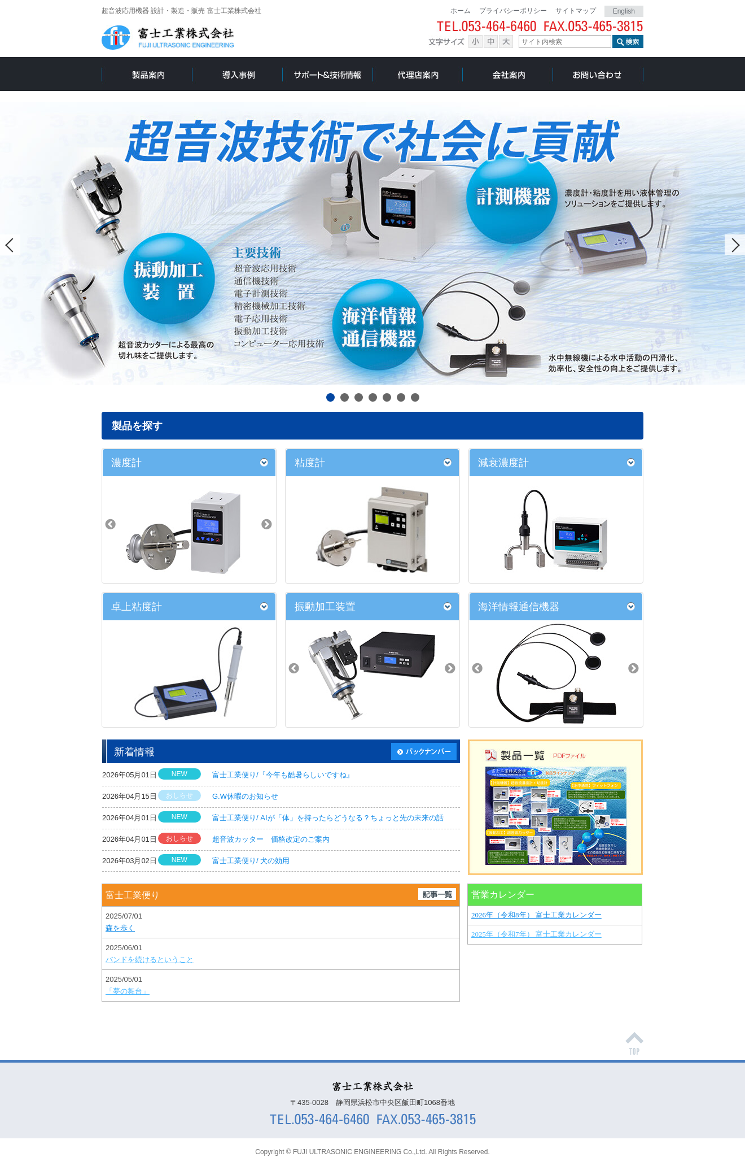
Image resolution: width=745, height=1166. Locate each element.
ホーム (460, 11)
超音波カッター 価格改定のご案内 (271, 839)
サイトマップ (575, 11)
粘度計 (310, 462)
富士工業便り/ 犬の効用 (251, 860)
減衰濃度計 (503, 462)
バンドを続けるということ (150, 959)
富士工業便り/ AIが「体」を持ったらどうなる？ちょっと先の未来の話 (328, 817)
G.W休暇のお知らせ (245, 796)
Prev (10, 244)
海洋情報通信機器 (518, 606)
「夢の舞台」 (128, 991)
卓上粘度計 (136, 606)
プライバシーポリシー (513, 11)
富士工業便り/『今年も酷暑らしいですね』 (283, 775)
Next (735, 244)
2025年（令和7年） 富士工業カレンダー (536, 934)
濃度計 (126, 462)
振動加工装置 (325, 606)
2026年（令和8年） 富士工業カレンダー (536, 915)
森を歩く (120, 928)
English (624, 11)
